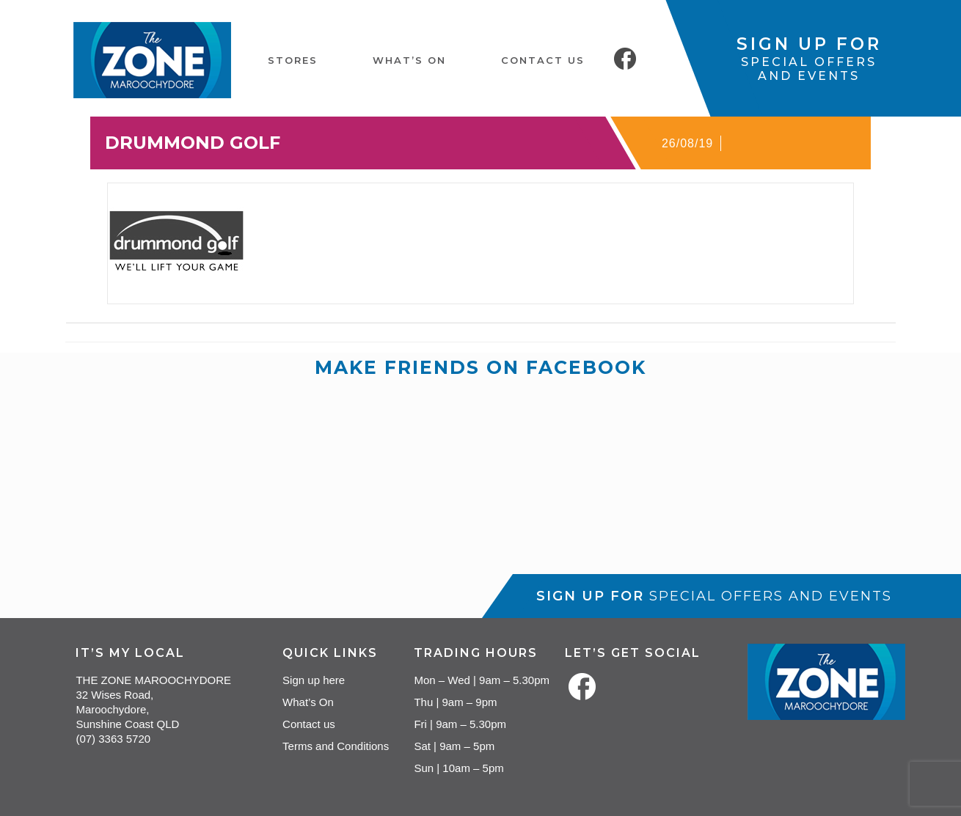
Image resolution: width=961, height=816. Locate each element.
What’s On (308, 702)
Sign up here (313, 680)
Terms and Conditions (335, 746)
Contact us (308, 724)
